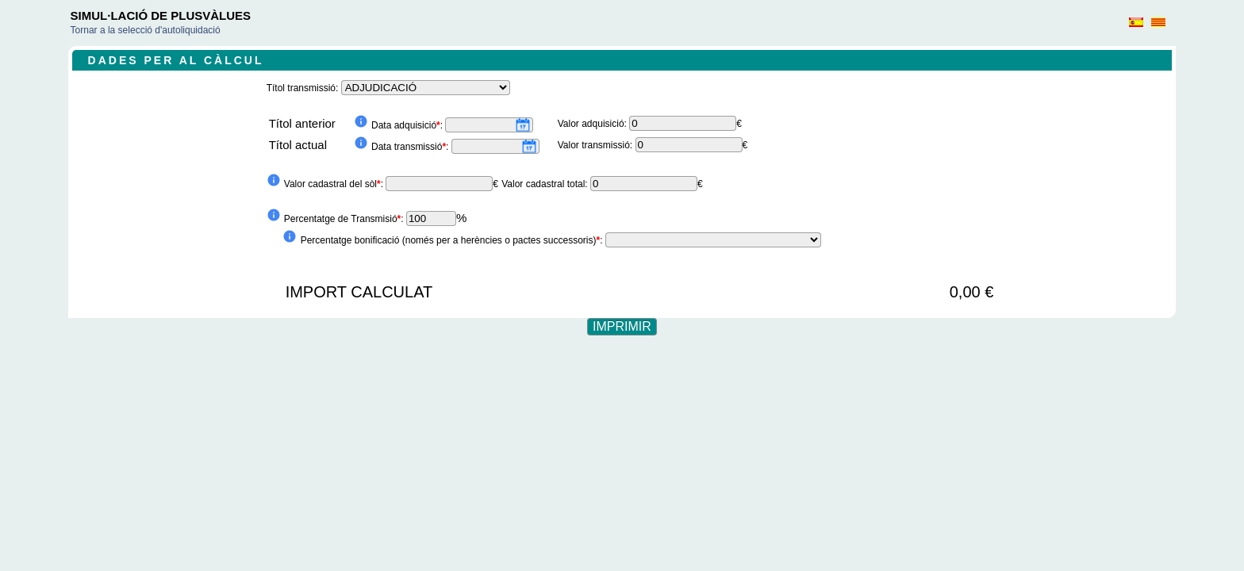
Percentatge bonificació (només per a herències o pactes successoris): (453, 240)
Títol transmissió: (304, 88)
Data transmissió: (411, 146)
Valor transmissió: (596, 145)
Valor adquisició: (594, 123)
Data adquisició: (408, 125)
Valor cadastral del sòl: (335, 184)
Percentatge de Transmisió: (345, 218)
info (361, 121)
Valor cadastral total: (545, 184)
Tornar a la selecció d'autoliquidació (146, 30)
